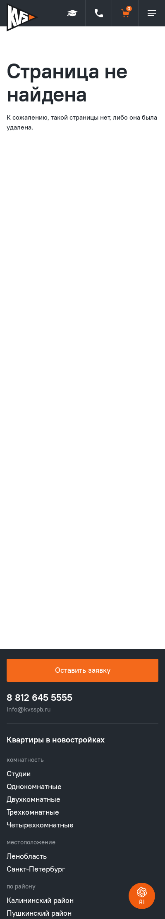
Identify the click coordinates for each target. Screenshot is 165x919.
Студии (19, 773)
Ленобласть (27, 856)
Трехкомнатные (33, 812)
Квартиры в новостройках (56, 739)
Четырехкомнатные (40, 824)
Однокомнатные (34, 786)
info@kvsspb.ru (28, 709)
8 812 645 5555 (39, 697)
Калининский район (40, 900)
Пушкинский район (39, 913)
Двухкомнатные (33, 799)
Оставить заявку (82, 670)
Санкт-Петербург (36, 869)
